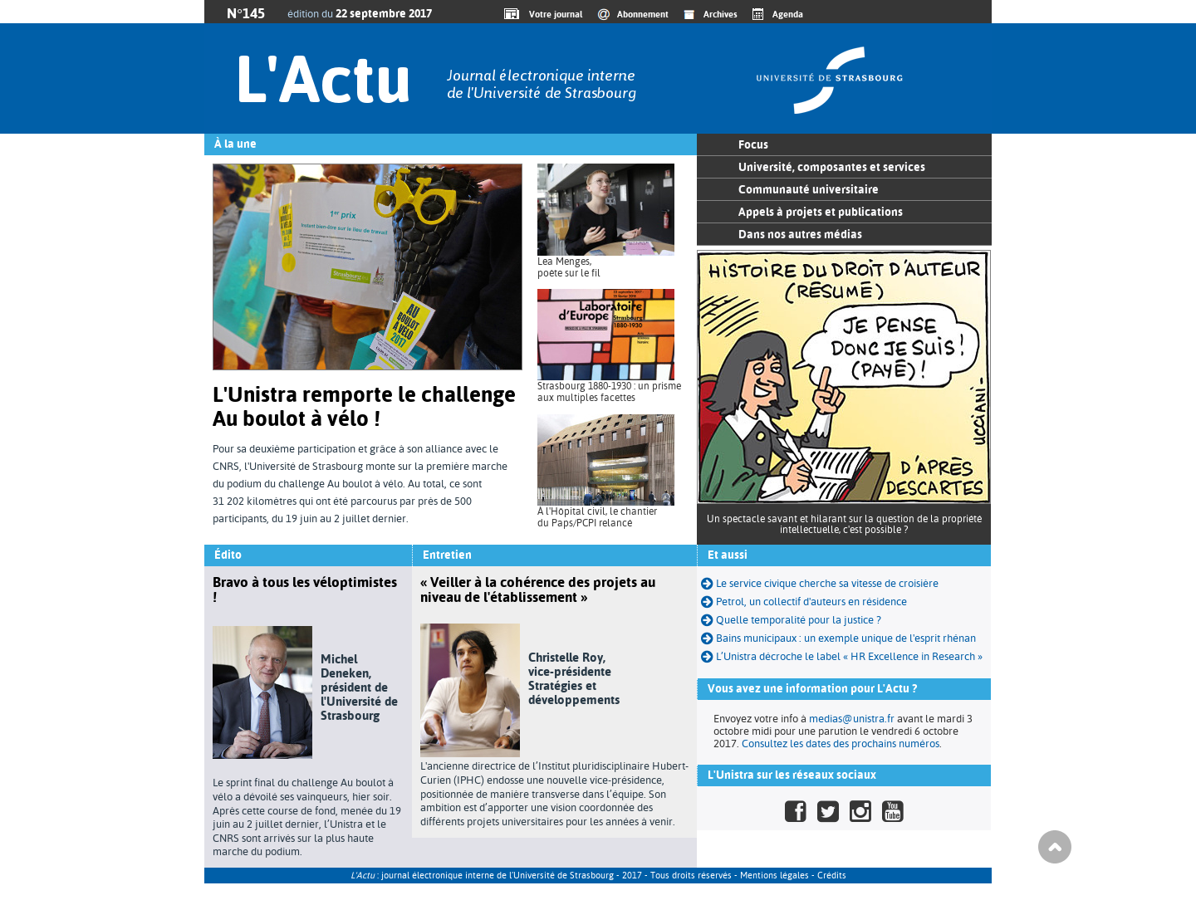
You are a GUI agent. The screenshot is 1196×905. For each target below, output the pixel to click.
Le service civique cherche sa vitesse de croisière (820, 583)
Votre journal (553, 14)
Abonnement (643, 14)
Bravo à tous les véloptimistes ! (305, 589)
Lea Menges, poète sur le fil (568, 267)
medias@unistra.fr (852, 718)
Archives (720, 14)
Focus (753, 144)
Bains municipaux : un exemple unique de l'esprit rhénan (838, 638)
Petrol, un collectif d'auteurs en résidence (804, 601)
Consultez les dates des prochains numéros (840, 743)
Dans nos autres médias (800, 234)
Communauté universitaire (808, 189)
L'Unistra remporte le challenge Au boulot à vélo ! (364, 406)
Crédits (831, 875)
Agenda (787, 14)
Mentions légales (774, 875)
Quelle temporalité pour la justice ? (791, 620)
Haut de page (1054, 846)
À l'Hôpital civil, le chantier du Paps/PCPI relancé (597, 517)
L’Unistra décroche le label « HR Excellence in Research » (842, 656)
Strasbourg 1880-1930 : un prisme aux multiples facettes (609, 392)
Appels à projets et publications (820, 211)
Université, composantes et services (831, 167)
